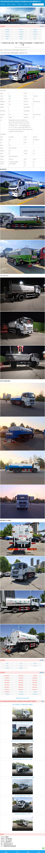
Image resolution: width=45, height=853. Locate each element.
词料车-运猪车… (35, 682)
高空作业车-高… (7, 689)
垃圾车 (7, 38)
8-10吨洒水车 (21, 34)
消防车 (35, 665)
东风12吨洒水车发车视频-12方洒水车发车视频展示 (22, 722)
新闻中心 (14, 4)
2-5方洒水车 (35, 29)
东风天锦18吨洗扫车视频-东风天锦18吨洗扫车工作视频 (22, 777)
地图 (30, 4)
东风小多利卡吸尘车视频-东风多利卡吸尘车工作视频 (22, 740)
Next (43, 15)
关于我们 (8, 4)
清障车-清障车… (21, 687)
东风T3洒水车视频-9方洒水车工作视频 (23, 795)
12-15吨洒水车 (35, 34)
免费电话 (6, 851)
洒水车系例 (7, 29)
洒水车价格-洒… (7, 691)
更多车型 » (42, 672)
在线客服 (28, 851)
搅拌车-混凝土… (35, 689)
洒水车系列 (35, 675)
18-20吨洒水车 (7, 36)
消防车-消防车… (7, 682)
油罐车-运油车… (35, 687)
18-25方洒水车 (35, 31)
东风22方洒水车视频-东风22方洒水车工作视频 (22, 759)
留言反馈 (25, 4)
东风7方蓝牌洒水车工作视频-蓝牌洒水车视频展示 (22, 704)
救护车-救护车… (21, 689)
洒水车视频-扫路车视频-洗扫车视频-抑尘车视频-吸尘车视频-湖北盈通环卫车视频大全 (18, 701)
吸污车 (21, 38)
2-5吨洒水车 (7, 34)
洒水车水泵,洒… (7, 684)
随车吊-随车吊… (7, 687)
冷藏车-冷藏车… (21, 680)
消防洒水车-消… (21, 682)
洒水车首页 (3, 4)
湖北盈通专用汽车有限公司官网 (22, 698)
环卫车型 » (42, 26)
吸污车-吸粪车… (7, 675)
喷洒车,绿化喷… (21, 684)
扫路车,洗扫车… (21, 675)
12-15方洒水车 (21, 31)
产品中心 (20, 4)
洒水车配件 (21, 36)
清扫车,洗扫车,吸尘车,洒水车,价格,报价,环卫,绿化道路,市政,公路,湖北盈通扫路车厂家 (20, 1)
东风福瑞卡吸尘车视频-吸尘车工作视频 (22, 813)
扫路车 (35, 36)
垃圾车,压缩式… (35, 680)
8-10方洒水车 (7, 31)
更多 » (43, 701)
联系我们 (39, 851)
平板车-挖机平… (35, 684)
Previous (1, 15)
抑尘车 (35, 38)
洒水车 (3, 53)
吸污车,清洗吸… (7, 680)
